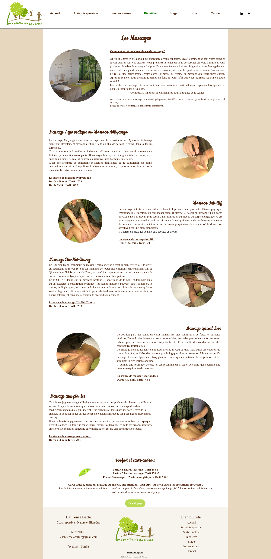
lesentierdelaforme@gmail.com (78, 537)
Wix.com (145, 557)
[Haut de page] (135, 503)
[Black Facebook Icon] (249, 13)
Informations (191, 546)
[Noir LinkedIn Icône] (241, 13)
